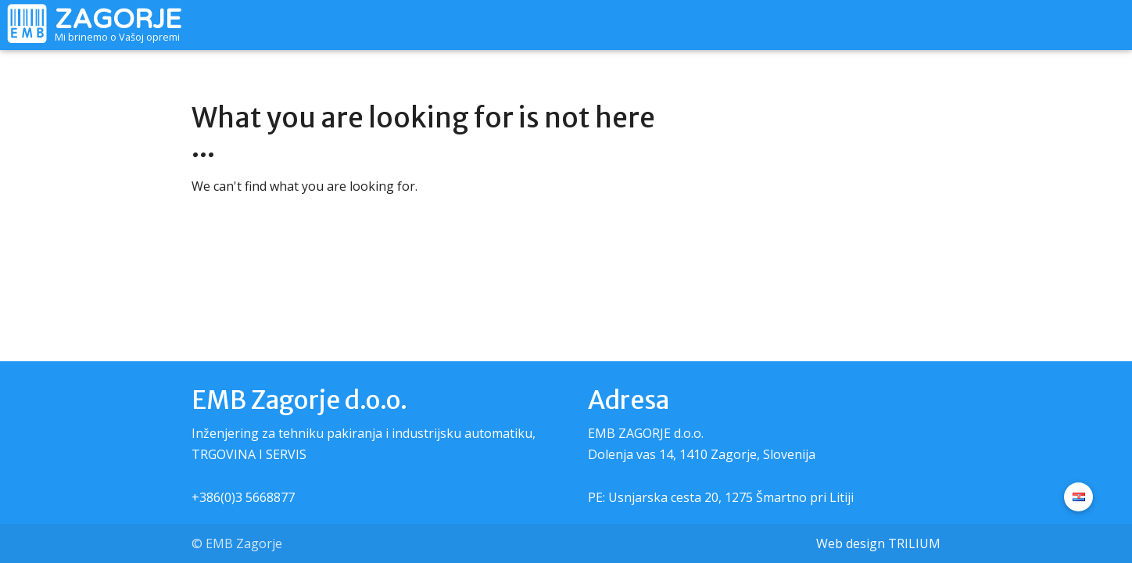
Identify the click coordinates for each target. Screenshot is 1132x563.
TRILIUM (914, 543)
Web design (850, 543)
